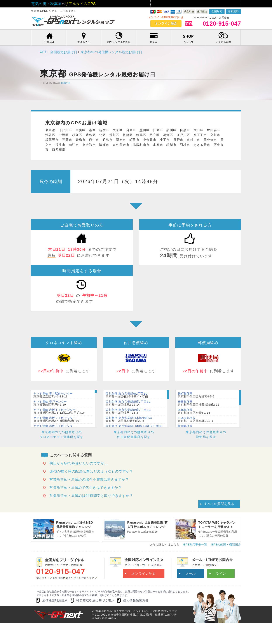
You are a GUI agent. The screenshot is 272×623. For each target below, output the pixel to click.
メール (190, 573)
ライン (221, 573)
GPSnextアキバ (73, 21)
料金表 (154, 42)
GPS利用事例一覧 (195, 544)
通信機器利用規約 (55, 600)
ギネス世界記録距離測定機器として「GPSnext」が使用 (76, 528)
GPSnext (49, 42)
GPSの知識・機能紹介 (226, 544)
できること (83, 42)
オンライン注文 (166, 23)
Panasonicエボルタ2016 (147, 526)
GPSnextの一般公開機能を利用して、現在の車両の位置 (218, 528)
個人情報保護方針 (135, 600)
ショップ (189, 42)
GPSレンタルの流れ (118, 42)
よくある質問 (223, 42)
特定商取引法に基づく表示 (95, 600)
